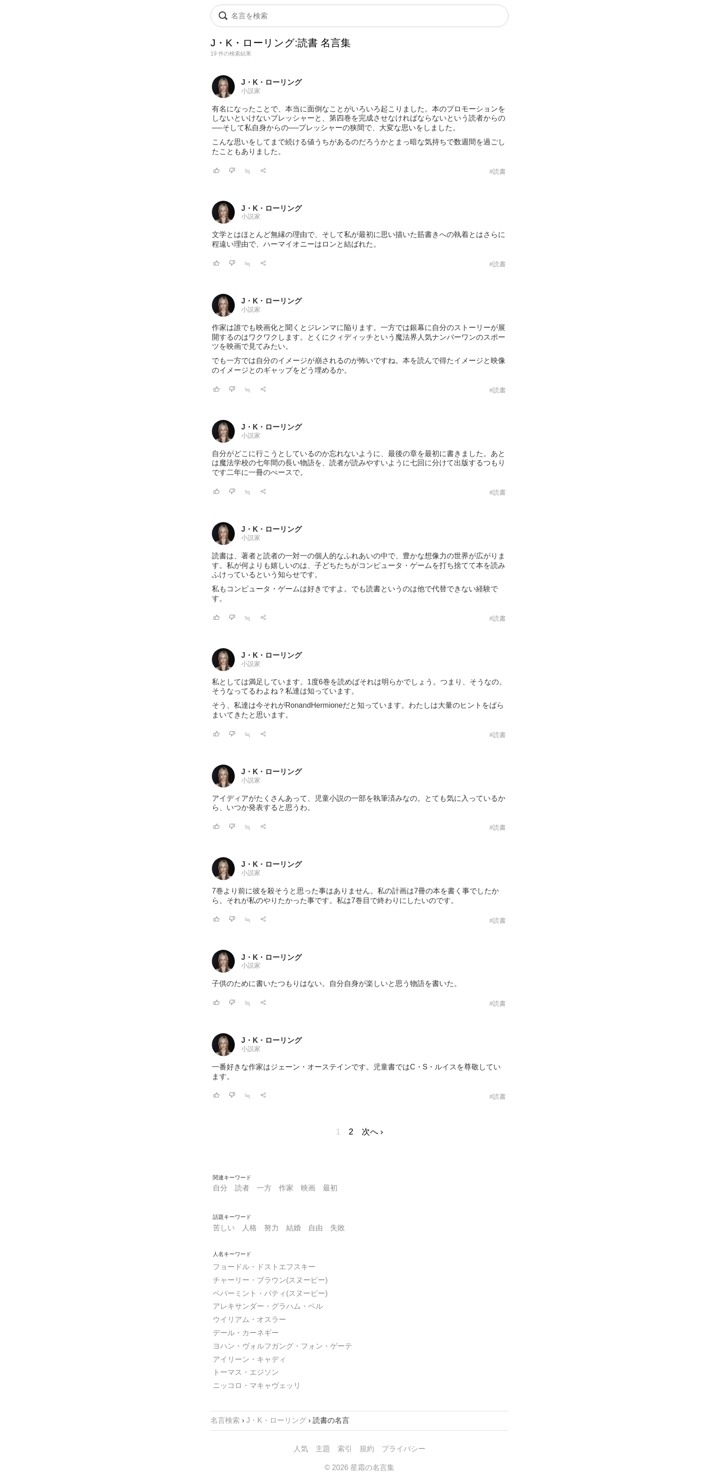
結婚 (293, 1228)
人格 (249, 1228)
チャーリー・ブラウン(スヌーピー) (270, 1280)
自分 (220, 1188)
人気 (300, 1449)
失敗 (337, 1228)
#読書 (497, 171)
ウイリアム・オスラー (249, 1319)
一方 (264, 1188)
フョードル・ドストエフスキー (264, 1267)
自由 (315, 1228)
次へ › (372, 1131)
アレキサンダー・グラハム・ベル (268, 1306)
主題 (322, 1449)
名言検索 (225, 1420)
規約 (367, 1449)
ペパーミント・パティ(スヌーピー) (270, 1293)
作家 (286, 1188)
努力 (271, 1228)
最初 (330, 1188)
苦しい (224, 1228)
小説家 (250, 90)
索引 (344, 1449)
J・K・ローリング (271, 82)
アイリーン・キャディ (249, 1359)
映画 (308, 1188)
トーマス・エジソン (246, 1372)
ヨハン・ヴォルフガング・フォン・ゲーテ (282, 1346)
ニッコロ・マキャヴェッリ (257, 1385)
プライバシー (404, 1449)
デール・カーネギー (246, 1333)
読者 (242, 1188)
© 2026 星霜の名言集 (359, 1467)
